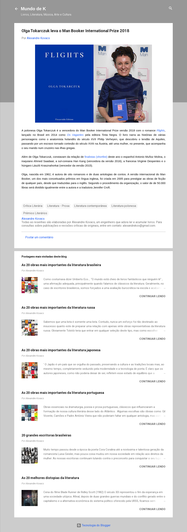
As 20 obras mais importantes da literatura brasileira (61, 265)
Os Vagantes (75, 134)
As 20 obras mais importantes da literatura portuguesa (63, 393)
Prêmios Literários (35, 213)
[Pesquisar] (170, 8)
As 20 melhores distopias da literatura (50, 478)
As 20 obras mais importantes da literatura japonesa (61, 350)
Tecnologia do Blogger (93, 525)
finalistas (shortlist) (96, 156)
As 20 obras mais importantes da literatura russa (58, 307)
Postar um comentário (39, 237)
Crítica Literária (32, 206)
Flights (161, 130)
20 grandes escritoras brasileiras (46, 435)
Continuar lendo (152, 296)
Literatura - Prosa (58, 206)
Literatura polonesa (123, 206)
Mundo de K (33, 8)
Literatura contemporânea (90, 206)
